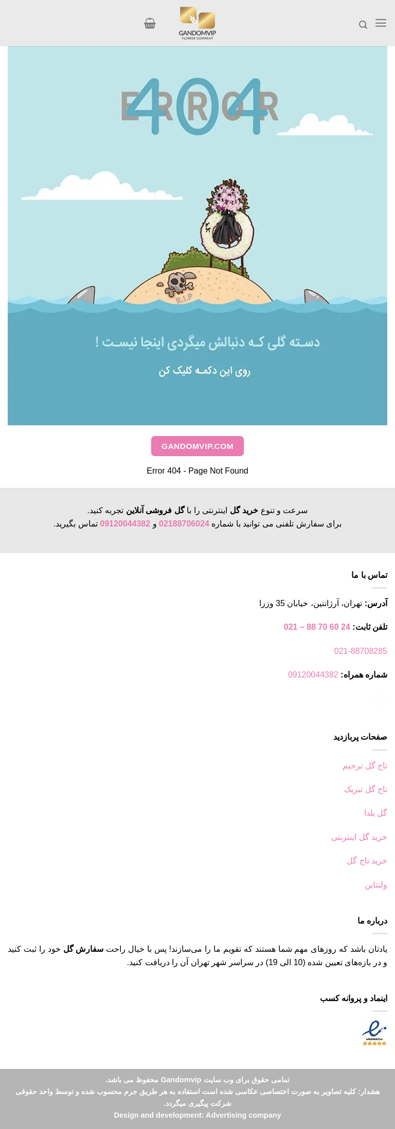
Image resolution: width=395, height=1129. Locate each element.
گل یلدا (375, 812)
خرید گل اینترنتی (359, 837)
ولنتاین (376, 884)
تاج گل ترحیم (365, 765)
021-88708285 (360, 651)
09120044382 (125, 523)
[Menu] (381, 22)
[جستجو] (364, 25)
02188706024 (184, 523)
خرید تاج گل (367, 860)
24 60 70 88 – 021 (317, 627)
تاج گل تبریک (365, 789)
